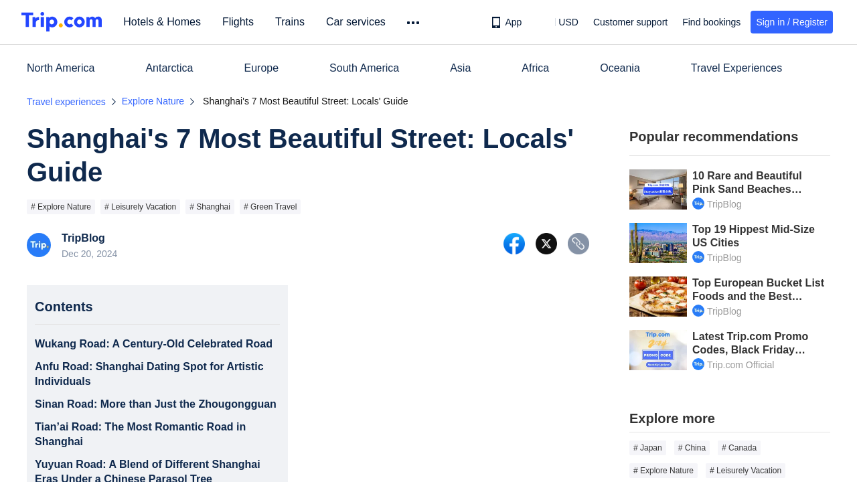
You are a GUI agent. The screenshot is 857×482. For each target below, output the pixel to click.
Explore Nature (153, 101)
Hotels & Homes (165, 21)
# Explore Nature (61, 207)
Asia (460, 68)
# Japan (647, 448)
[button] (558, 22)
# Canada (739, 448)
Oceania (620, 68)
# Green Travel (270, 207)
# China (692, 448)
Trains (292, 21)
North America (60, 68)
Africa (535, 68)
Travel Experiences (736, 68)
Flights (240, 21)
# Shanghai (209, 207)
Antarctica (169, 68)
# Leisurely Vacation (140, 207)
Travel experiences (66, 101)
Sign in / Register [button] (792, 22)
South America (364, 68)
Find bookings (711, 22)
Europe (261, 68)
